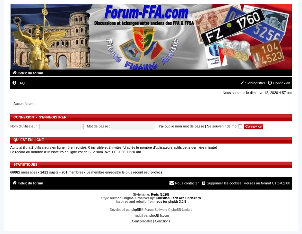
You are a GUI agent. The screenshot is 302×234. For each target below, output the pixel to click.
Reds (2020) (160, 194)
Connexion (23, 117)
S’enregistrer (52, 117)
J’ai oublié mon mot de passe (181, 126)
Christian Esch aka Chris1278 (178, 198)
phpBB (136, 209)
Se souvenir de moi (224, 126)
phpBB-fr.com (159, 215)
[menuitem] (18, 83)
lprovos (156, 172)
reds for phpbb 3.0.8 (170, 201)
